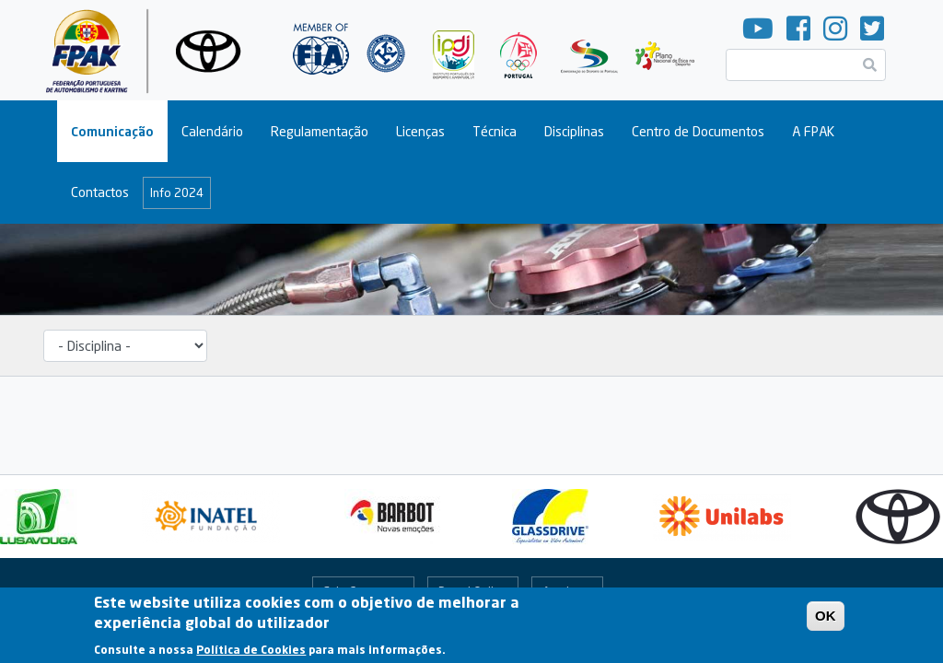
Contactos (100, 192)
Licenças (420, 131)
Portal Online (472, 591)
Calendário (212, 131)
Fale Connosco (362, 591)
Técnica (494, 131)
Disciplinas (574, 131)
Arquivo (562, 591)
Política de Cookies (251, 656)
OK (825, 622)
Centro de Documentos (698, 131)
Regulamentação (319, 131)
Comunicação (112, 131)
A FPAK (813, 131)
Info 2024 (177, 192)
